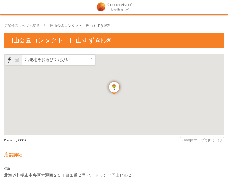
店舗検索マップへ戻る (22, 26)
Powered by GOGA (15, 140)
